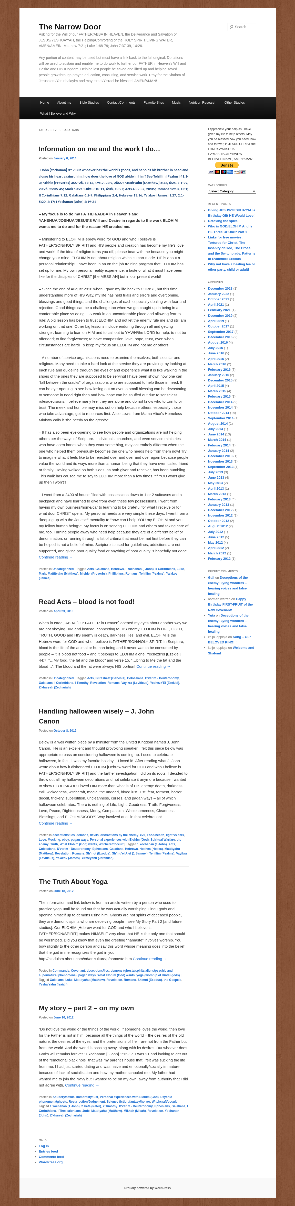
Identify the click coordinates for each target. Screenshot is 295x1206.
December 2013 (220, 456)
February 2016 (219, 369)
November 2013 (220, 461)
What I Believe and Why (58, 113)
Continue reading (56, 557)
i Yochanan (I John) (140, 569)
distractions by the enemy (119, 835)
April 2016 (216, 359)
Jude (86, 1111)
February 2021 (219, 310)
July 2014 (215, 429)
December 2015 (220, 380)
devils (94, 835)
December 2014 (220, 402)
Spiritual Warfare (162, 839)
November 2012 (220, 515)
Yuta (211, 615)
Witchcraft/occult (111, 844)
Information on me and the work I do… (99, 149)
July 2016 (215, 348)
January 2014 (218, 451)
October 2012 (218, 521)
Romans (132, 573)
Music (176, 102)
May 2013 (215, 483)
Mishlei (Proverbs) (93, 573)
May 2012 (215, 542)
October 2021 (218, 299)
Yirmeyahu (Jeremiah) (98, 858)
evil (142, 835)
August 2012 (218, 526)
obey (65, 839)
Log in (44, 1146)
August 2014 (218, 423)
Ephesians (100, 849)
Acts (90, 569)
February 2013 (219, 499)
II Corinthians (165, 569)
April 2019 (216, 321)
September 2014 (221, 418)
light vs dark (175, 835)
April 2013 (216, 488)
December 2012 (220, 510)
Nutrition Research (203, 102)
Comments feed (51, 1157)
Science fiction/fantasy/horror (128, 1101)
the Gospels (172, 980)
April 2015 (216, 386)
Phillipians (116, 573)
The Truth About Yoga (73, 881)
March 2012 (217, 553)
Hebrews (117, 569)
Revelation (98, 683)
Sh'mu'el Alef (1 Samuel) (130, 853)
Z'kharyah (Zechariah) (55, 687)
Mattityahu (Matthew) (63, 573)
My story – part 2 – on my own (86, 1008)
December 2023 (220, 288)
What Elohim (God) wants (78, 844)
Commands (61, 970)
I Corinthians (63, 683)
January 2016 (218, 375)
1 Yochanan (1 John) (152, 844)
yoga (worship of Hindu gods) (158, 975)
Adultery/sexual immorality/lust (75, 1097)
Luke (180, 569)
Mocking (54, 839)
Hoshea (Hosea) (151, 849)
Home (44, 102)
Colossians (135, 678)
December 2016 (220, 337)
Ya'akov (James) (68, 858)
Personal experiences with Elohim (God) (119, 839)
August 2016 (218, 342)
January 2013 (218, 505)
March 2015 (217, 391)
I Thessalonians (69, 1111)
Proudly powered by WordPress (147, 1188)
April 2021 (216, 304)
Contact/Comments (121, 102)
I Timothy (81, 683)
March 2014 (217, 440)
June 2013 (216, 477)
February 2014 (219, 445)
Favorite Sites (154, 102)
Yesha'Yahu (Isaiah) (53, 984)
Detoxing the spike (223, 221)
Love (42, 839)
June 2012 (216, 537)
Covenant (78, 970)
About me (64, 102)
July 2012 (215, 532)
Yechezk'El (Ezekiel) (164, 683)
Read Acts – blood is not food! (87, 602)
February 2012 (219, 559)
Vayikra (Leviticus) (134, 683)
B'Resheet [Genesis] (110, 678)
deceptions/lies (64, 835)
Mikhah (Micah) (135, 1111)
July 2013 (215, 472)
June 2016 (216, 353)
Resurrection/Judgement (87, 1101)
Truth (54, 844)
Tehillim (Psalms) (152, 573)
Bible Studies (89, 102)
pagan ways (79, 839)
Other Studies (235, 102)
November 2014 (220, 407)
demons (82, 835)
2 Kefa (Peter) (91, 1106)
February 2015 (219, 396)
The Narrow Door (70, 27)
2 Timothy (110, 1106)
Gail (211, 577)
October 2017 (218, 326)
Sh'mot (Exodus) (98, 853)
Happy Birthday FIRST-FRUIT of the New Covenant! (230, 604)
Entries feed (48, 1151)
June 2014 (216, 434)
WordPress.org (51, 1162)
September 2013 (221, 467)
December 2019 (220, 315)
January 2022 (218, 294)
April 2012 (216, 548)
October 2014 (218, 413)
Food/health (155, 835)
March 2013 (217, 494)
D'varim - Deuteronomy (162, 678)
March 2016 (217, 364)
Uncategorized (63, 569)
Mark (42, 573)
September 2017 (221, 332)
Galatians (102, 569)
